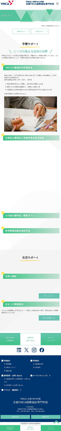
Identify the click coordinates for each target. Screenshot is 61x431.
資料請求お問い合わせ (30, 339)
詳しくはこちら (49, 296)
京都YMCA (15, 417)
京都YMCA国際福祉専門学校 (40, 3)
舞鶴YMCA (45, 417)
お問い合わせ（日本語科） (10, 339)
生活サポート (42, 31)
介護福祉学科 (39, 364)
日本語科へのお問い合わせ (14, 385)
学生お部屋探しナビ (49, 318)
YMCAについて (11, 367)
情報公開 (8, 371)
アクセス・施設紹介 (12, 390)
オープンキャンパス (50, 339)
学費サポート (23, 31)
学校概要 (8, 364)
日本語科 (37, 367)
